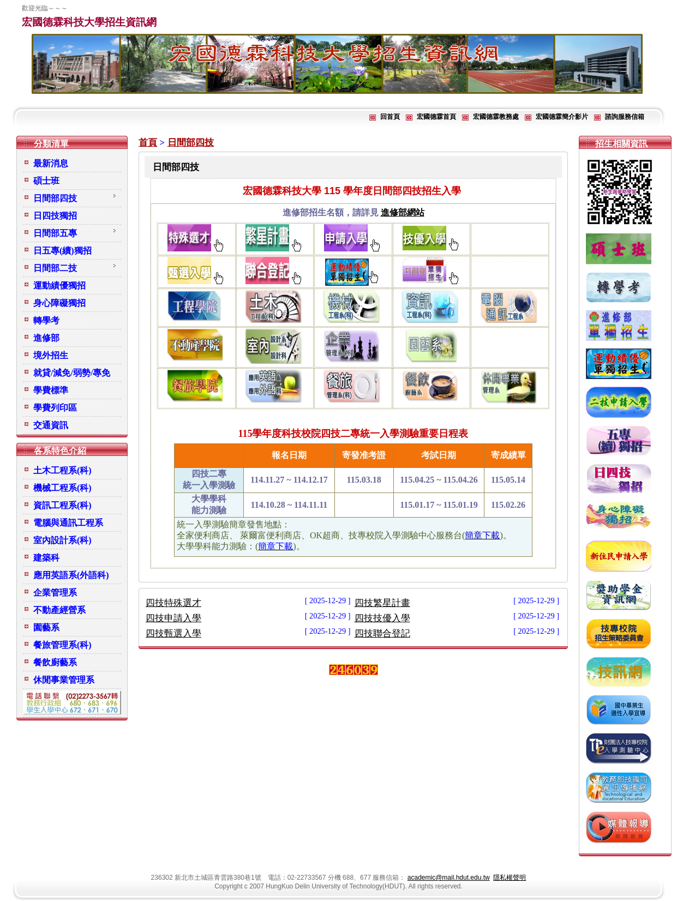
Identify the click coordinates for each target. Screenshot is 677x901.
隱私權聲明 (509, 877)
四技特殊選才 (173, 603)
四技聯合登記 (382, 633)
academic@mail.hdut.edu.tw (449, 877)
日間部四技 (190, 142)
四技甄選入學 (173, 633)
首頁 (148, 142)
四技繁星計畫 (382, 603)
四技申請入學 (173, 618)
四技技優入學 (382, 618)
